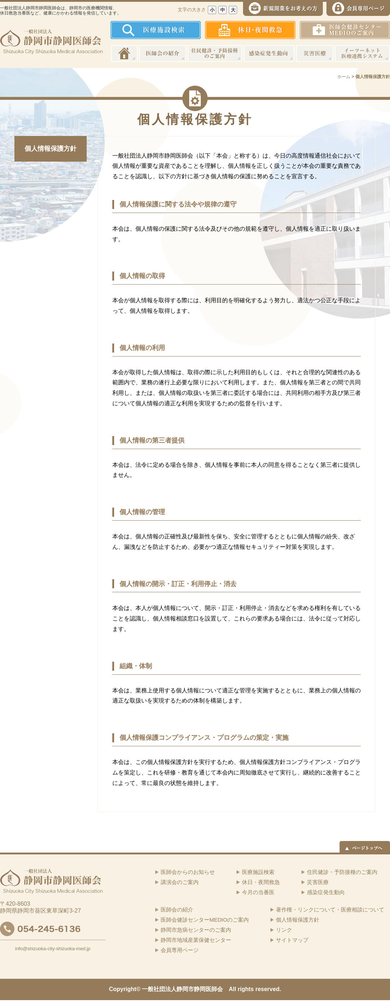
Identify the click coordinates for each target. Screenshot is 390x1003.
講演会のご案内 (180, 882)
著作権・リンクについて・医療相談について (330, 909)
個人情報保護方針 (51, 148)
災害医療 (314, 53)
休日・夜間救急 (261, 882)
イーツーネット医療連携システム (362, 53)
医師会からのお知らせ (188, 872)
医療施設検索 (258, 872)
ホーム (124, 53)
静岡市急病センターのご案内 (196, 930)
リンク (284, 930)
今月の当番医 (258, 892)
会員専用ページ (180, 950)
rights (246, 989)
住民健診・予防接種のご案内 (215, 53)
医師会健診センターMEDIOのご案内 (205, 920)
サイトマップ (292, 940)
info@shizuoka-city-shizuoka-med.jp (52, 948)
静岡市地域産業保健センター (196, 940)
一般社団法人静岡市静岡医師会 (182, 989)
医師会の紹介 (162, 53)
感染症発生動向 (269, 53)
